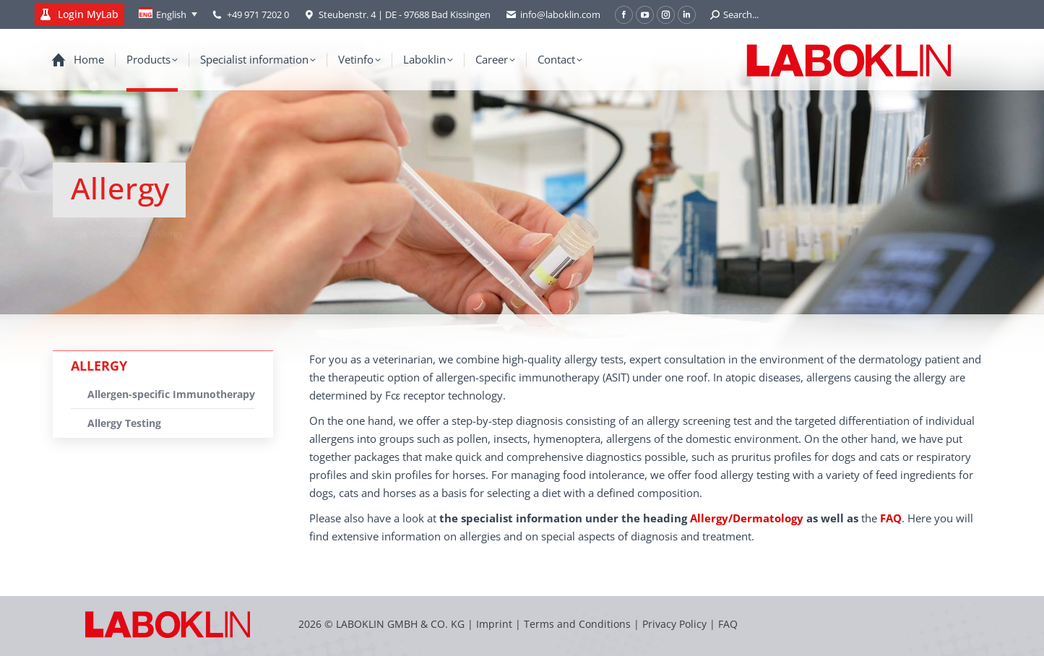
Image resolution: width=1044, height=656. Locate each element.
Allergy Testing (124, 423)
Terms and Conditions (579, 624)
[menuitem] (168, 14)
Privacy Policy (674, 624)
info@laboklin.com (552, 15)
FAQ (728, 624)
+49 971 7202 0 (258, 14)
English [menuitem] (171, 14)
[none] (168, 14)
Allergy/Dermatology (746, 518)
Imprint (494, 624)
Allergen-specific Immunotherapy (171, 394)
